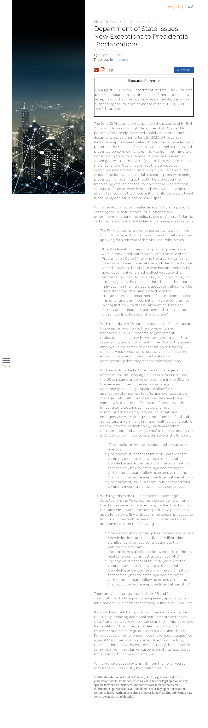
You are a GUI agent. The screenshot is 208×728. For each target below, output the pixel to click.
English (174, 7)
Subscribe (184, 70)
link (165, 668)
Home (51, 10)
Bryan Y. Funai (110, 55)
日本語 (189, 7)
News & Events (108, 21)
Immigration (120, 59)
